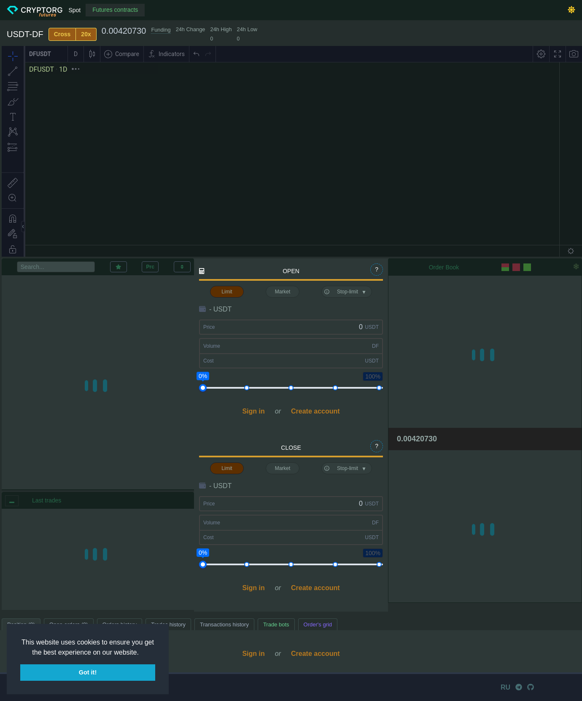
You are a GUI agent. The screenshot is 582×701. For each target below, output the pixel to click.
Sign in (253, 411)
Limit (226, 292)
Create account (315, 411)
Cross (62, 34)
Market (283, 292)
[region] (98, 559)
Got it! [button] (88, 672)
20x (86, 34)
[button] (141, 653)
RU (505, 687)
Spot (74, 10)
